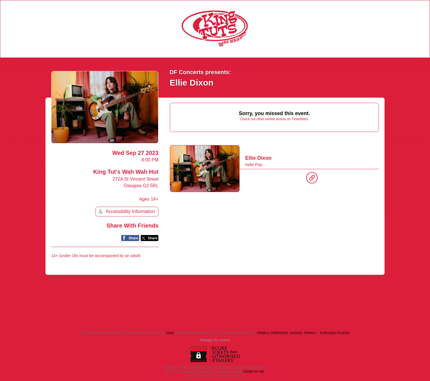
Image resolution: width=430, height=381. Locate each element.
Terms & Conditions (272, 333)
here (170, 333)
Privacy (310, 333)
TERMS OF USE (253, 371)
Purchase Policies (335, 333)
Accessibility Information (126, 211)
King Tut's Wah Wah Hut (125, 172)
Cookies (296, 333)
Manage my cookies (215, 340)
